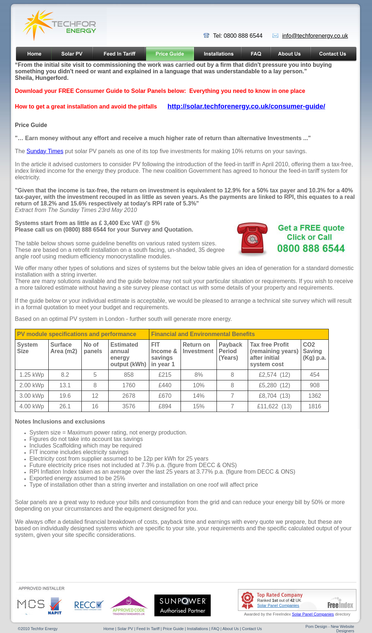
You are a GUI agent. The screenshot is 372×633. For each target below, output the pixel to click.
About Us (230, 628)
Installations (197, 628)
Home (109, 628)
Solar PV (125, 628)
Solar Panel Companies (278, 605)
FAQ (215, 628)
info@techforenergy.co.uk (315, 36)
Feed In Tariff (147, 628)
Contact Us (252, 628)
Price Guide (173, 628)
